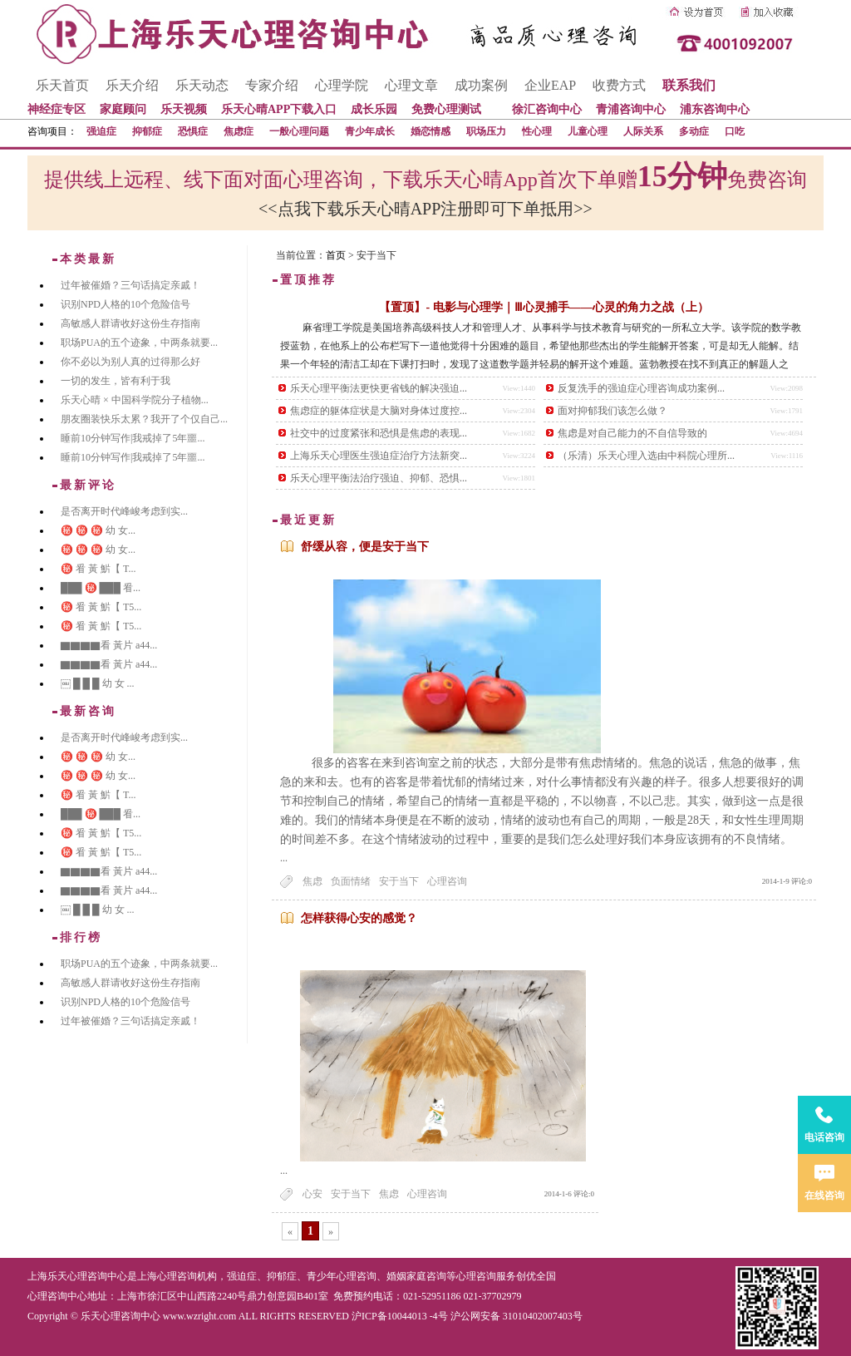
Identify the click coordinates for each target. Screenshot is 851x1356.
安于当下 (399, 881)
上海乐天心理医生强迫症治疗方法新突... (378, 455)
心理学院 (341, 85)
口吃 (735, 131)
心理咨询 (447, 881)
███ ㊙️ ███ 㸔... (100, 588)
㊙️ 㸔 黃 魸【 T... (98, 568)
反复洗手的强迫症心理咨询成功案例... (641, 388)
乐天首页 (62, 85)
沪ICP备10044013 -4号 (400, 1316)
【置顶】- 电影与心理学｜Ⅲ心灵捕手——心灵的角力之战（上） (543, 307)
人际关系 (643, 131)
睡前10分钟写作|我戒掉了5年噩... (132, 438)
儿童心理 (588, 131)
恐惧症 (193, 131)
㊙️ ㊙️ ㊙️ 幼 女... (98, 530)
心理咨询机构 (187, 1276)
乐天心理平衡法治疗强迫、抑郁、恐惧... (378, 478)
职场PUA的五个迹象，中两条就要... (139, 342)
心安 (312, 1194)
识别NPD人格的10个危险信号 (125, 304)
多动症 (694, 131)
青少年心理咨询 (341, 1276)
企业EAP (550, 85)
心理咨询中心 (57, 1296)
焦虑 (312, 881)
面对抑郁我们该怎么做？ (612, 411)
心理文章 (411, 85)
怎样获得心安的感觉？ (359, 918)
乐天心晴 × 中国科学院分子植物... (135, 400)
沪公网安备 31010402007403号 (516, 1316)
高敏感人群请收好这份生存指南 (130, 323)
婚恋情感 (430, 131)
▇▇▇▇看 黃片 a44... (109, 645)
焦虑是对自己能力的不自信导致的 (632, 433)
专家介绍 (271, 85)
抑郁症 (147, 131)
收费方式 (619, 85)
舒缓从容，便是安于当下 (365, 546)
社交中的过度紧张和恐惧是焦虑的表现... (378, 433)
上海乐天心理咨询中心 (77, 1276)
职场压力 (486, 131)
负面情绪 (351, 881)
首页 (336, 255)
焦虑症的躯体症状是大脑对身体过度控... (378, 411)
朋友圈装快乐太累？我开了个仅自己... (144, 419)
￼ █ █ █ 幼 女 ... (98, 683)
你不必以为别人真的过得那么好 (130, 361)
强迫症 (101, 131)
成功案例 (481, 85)
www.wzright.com (200, 1316)
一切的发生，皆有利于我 (115, 381)
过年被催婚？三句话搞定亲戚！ (130, 285)
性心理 (537, 131)
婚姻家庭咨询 (416, 1276)
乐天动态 (202, 85)
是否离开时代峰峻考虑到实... (124, 511)
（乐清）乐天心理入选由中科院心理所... (646, 455)
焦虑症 (238, 131)
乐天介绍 (132, 85)
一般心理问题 (299, 131)
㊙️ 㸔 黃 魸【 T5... (101, 607)
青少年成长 (370, 131)
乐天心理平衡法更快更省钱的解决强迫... (378, 388)
